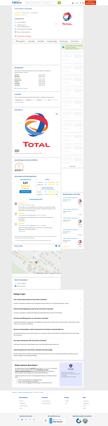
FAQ (66, 403)
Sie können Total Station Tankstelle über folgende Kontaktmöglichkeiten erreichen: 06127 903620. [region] (38, 312)
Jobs (21, 408)
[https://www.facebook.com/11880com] (18, 419)
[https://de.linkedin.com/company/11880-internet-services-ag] (34, 419)
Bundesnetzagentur (47, 368)
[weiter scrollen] (82, 41)
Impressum (86, 401)
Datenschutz (86, 403)
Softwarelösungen (47, 403)
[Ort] (50, 2)
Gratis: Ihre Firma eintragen (90, 2)
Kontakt (67, 401)
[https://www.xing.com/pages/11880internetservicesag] (30, 419)
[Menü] (83, 3)
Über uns (22, 401)
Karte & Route (75, 41)
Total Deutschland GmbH (70, 229)
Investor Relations (24, 405)
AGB (84, 405)
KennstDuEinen (31, 215)
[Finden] (59, 2)
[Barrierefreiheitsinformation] (81, 3)
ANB (84, 408)
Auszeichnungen (52, 41)
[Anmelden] (76, 3)
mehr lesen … (22, 221)
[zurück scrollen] (13, 41)
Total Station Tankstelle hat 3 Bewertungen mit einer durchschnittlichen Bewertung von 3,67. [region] (36, 344)
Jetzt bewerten (25, 192)
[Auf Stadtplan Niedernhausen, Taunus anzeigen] (59, 246)
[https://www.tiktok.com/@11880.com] (22, 419)
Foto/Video (40, 41)
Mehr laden (72, 166)
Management (23, 403)
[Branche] (33, 2)
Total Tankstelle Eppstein (70, 197)
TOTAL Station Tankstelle (70, 209)
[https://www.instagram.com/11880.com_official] (26, 419)
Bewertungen (64, 41)
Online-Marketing (46, 401)
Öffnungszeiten (20, 41)
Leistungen (31, 41)
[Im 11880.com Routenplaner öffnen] (56, 245)
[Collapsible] (80, 299)
